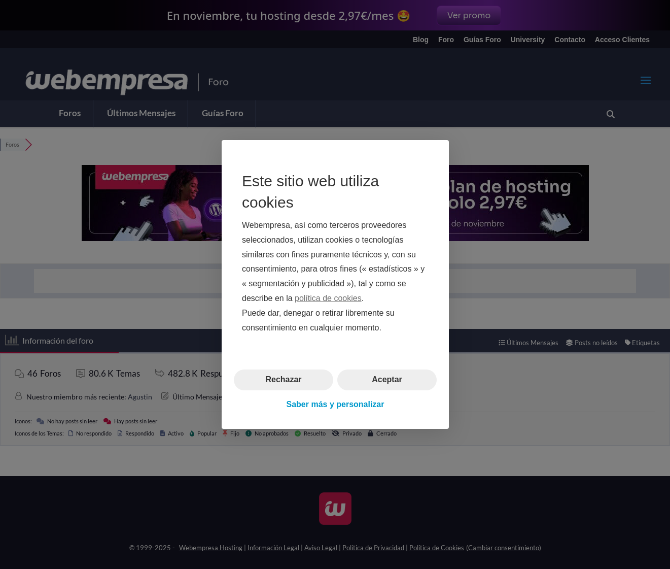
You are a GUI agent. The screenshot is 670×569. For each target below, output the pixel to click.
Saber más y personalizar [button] (335, 404)
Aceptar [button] (387, 379)
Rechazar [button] (283, 379)
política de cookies (328, 298)
